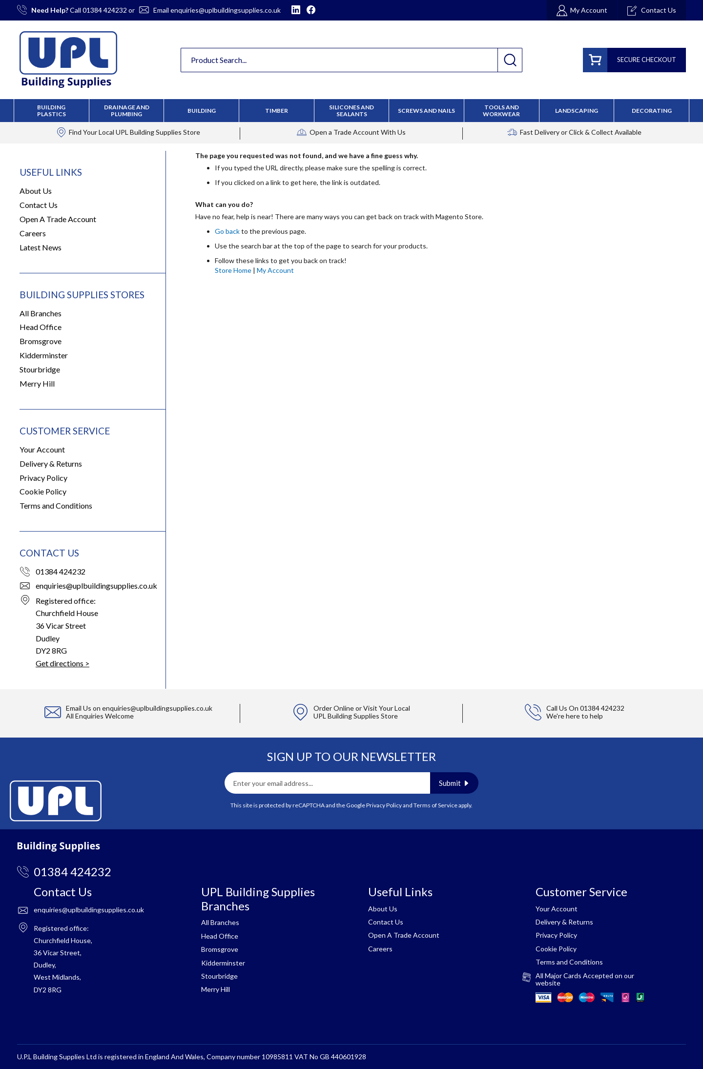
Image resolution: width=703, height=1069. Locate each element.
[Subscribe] (454, 783)
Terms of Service (435, 805)
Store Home (233, 270)
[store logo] (68, 59)
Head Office (41, 326)
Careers (33, 233)
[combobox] (351, 60)
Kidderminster (44, 355)
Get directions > (62, 663)
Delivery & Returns (51, 463)
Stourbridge (40, 369)
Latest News (41, 247)
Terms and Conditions (56, 505)
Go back (227, 231)
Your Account (42, 449)
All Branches (41, 313)
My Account (275, 270)
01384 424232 (105, 10)
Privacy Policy (43, 477)
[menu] (351, 110)
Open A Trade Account (58, 219)
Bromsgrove (41, 341)
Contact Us (39, 204)
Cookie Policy (43, 491)
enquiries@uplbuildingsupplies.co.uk (225, 10)
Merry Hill (37, 383)
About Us (36, 190)
